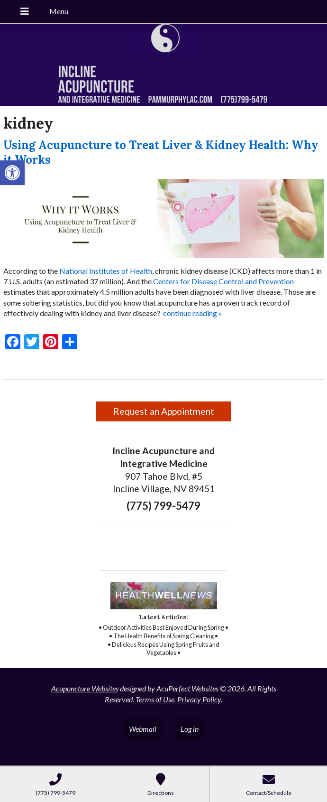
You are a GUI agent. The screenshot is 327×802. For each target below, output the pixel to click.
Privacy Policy (199, 699)
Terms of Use (155, 699)
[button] (12, 172)
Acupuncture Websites (84, 688)
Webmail (142, 728)
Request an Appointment (163, 411)
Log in (190, 728)
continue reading (192, 312)
